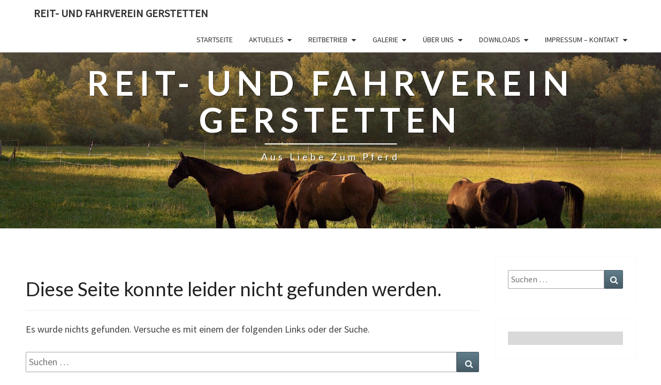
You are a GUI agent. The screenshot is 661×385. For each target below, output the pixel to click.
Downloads (499, 39)
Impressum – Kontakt (582, 39)
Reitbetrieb (327, 39)
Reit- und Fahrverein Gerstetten (121, 13)
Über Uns (438, 39)
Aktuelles (266, 39)
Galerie (385, 39)
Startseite (214, 39)
